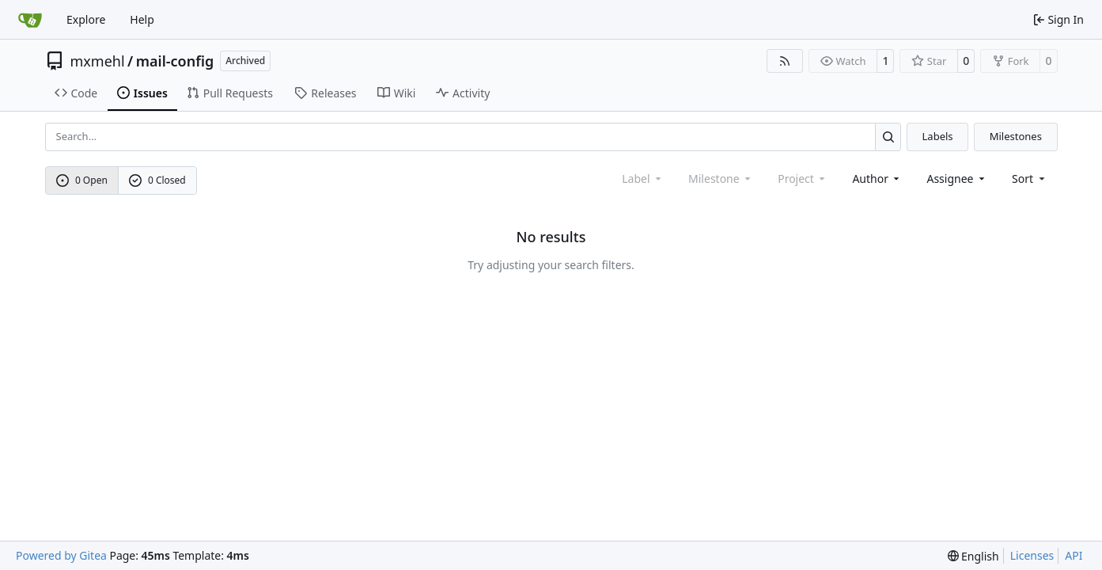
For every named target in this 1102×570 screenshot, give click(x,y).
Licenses (1032, 555)
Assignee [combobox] (956, 178)
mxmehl (97, 61)
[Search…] (888, 136)
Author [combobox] (877, 178)
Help (142, 19)
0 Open (82, 180)
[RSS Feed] (785, 61)
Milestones (1016, 136)
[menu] (1030, 178)
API (1073, 555)
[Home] (30, 20)
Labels (937, 136)
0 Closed (157, 180)
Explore (85, 19)
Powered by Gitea (61, 555)
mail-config (175, 61)
